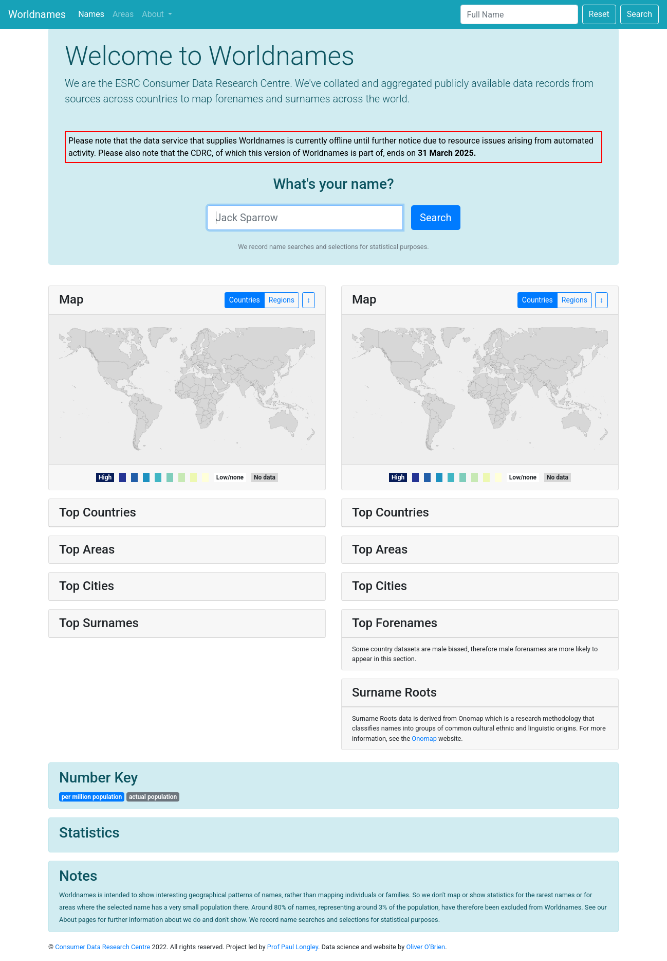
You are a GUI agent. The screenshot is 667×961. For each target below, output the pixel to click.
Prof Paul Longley (292, 947)
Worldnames (37, 14)
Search (639, 14)
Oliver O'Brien (425, 947)
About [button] (154, 14)
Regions (574, 299)
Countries (537, 299)
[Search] (519, 14)
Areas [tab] (123, 14)
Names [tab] (91, 14)
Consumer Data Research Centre (102, 947)
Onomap (424, 738)
